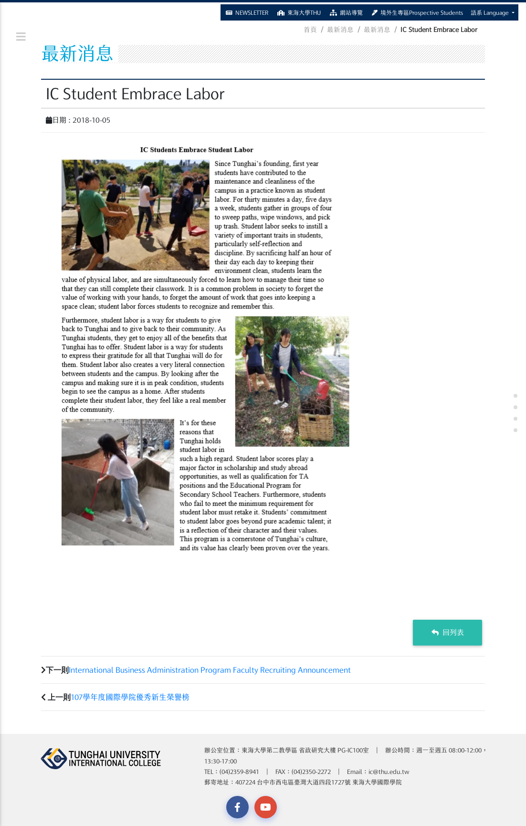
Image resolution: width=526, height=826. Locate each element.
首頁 (310, 29)
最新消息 (340, 29)
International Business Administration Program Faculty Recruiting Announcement (210, 670)
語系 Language (490, 10)
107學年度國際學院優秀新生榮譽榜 (130, 697)
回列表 (447, 632)
